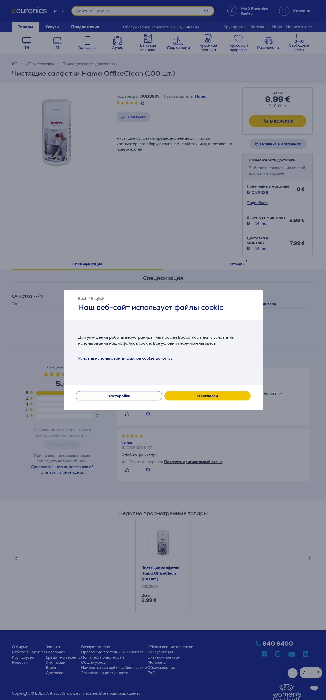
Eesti (82, 298)
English (97, 298)
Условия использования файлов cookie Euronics (125, 358)
